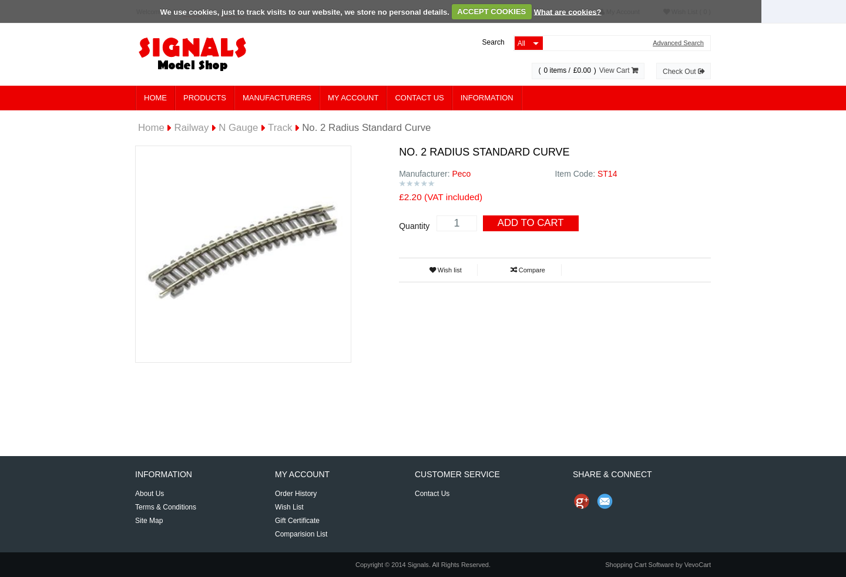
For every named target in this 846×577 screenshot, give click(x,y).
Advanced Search (678, 43)
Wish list (445, 270)
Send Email (605, 501)
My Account (353, 97)
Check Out (683, 72)
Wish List (289, 507)
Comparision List (301, 534)
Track (280, 127)
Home (155, 97)
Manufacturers (277, 97)
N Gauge (238, 127)
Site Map (149, 521)
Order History (296, 494)
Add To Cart (531, 222)
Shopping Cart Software (639, 564)
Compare (528, 270)
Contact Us (419, 97)
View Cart (618, 70)
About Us (149, 494)
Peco (461, 173)
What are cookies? (568, 11)
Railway (191, 127)
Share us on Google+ (581, 501)
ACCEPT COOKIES (491, 11)
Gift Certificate (297, 521)
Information (487, 97)
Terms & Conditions (165, 507)
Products (204, 97)
